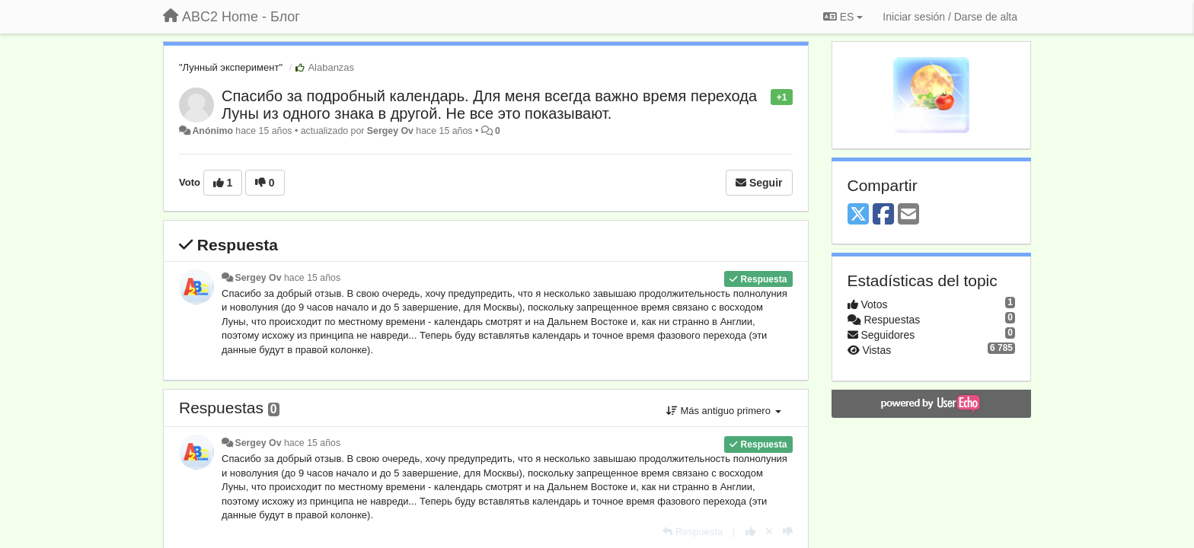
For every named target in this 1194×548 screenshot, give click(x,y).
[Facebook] (883, 215)
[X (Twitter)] (858, 215)
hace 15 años (312, 277)
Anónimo (212, 131)
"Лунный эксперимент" (231, 67)
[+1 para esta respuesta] (750, 531)
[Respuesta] (692, 531)
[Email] (908, 215)
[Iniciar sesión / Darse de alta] (949, 17)
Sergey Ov (390, 131)
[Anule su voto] (769, 531)
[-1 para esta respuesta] (788, 531)
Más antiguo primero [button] (723, 410)
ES (843, 17)
